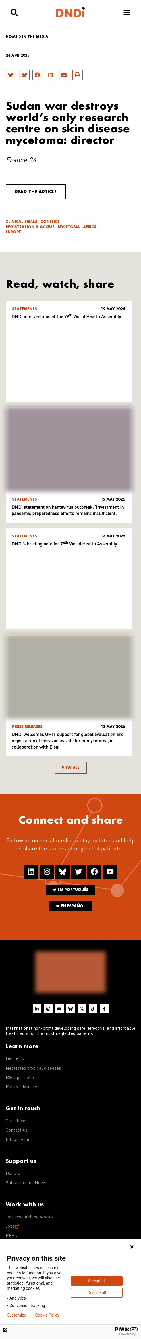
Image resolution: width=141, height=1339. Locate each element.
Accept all (97, 1281)
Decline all (97, 1292)
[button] (11, 75)
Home (12, 37)
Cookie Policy (47, 1315)
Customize (16, 1315)
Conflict (50, 222)
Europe (13, 232)
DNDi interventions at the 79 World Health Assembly (66, 317)
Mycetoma (69, 227)
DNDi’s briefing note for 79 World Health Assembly (64, 544)
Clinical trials (21, 222)
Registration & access (30, 227)
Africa (90, 227)
